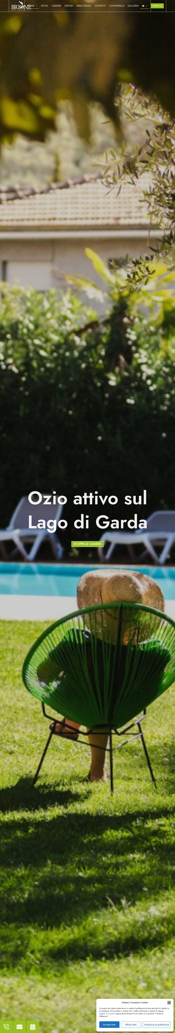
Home (33, 6)
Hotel (44, 5)
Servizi (69, 5)
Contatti (100, 5)
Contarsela (116, 5)
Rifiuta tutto (131, 1024)
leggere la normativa (107, 1013)
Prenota (157, 5)
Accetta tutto (109, 1024)
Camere (56, 5)
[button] (169, 1002)
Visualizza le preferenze (156, 1024)
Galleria (133, 5)
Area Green (83, 5)
